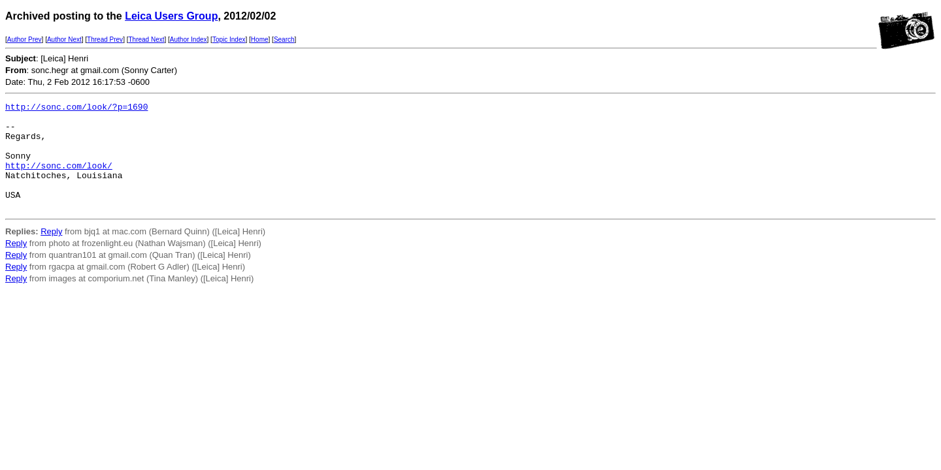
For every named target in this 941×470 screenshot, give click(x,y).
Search (284, 39)
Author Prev (24, 39)
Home (260, 39)
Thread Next (146, 39)
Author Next (64, 39)
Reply (51, 253)
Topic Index (229, 39)
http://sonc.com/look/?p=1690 (76, 108)
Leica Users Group (171, 16)
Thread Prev (105, 39)
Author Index (188, 39)
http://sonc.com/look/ (58, 179)
